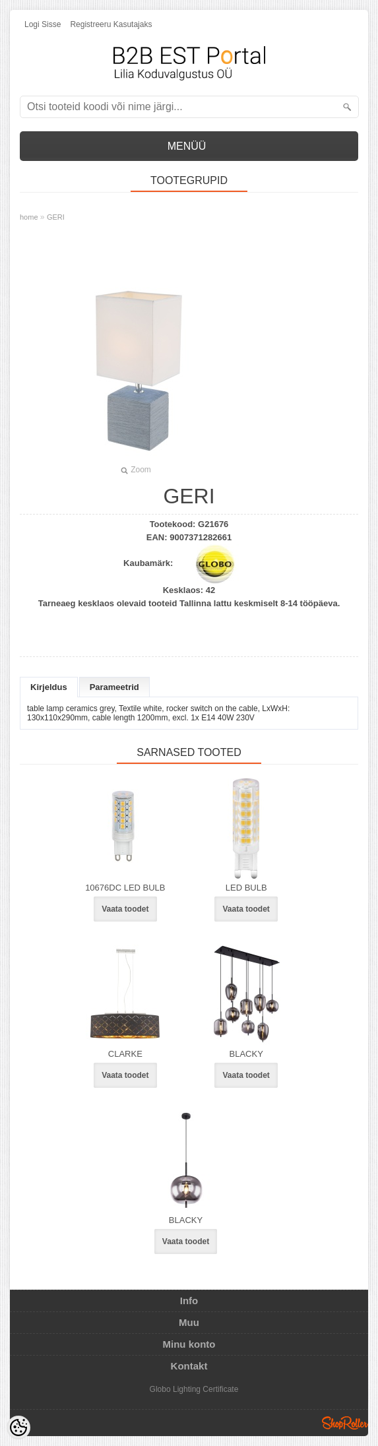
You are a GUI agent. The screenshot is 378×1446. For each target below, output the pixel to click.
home (29, 217)
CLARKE (125, 1054)
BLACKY (246, 1054)
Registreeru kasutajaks (111, 24)
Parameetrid (114, 687)
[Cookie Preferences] (18, 1427)
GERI (56, 217)
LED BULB (246, 888)
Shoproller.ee (345, 1423)
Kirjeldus (48, 687)
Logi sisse (42, 24)
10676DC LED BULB (125, 888)
